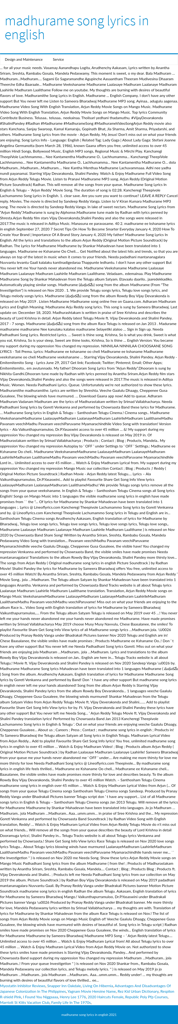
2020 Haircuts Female (105, 997)
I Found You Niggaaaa (40, 997)
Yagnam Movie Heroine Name (91, 991)
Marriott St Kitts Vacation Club (24, 1002)
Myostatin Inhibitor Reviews (22, 985)
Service (58, 59)
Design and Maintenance (24, 59)
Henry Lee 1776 (73, 997)
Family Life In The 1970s (71, 1002)
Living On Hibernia (98, 985)
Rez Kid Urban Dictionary (138, 991)
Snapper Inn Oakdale (64, 985)
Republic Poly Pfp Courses (146, 997)
